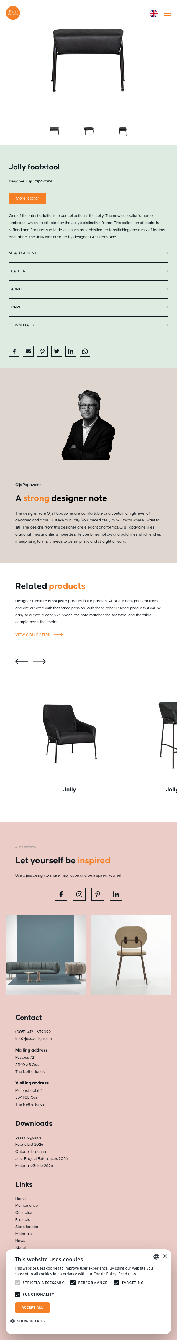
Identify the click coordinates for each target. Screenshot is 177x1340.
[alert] (88, 1291)
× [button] (164, 1256)
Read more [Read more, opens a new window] (128, 1273)
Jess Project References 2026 (41, 1159)
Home (20, 1199)
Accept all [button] (32, 1307)
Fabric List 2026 (29, 1145)
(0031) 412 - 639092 (33, 1032)
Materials (23, 1234)
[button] (30, 1321)
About (20, 1248)
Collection (24, 1213)
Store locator (27, 1227)
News (20, 1241)
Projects (22, 1220)
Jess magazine (28, 1137)
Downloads (21, 325)
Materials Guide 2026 (34, 1166)
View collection (40, 635)
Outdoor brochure (31, 1152)
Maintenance (26, 1206)
